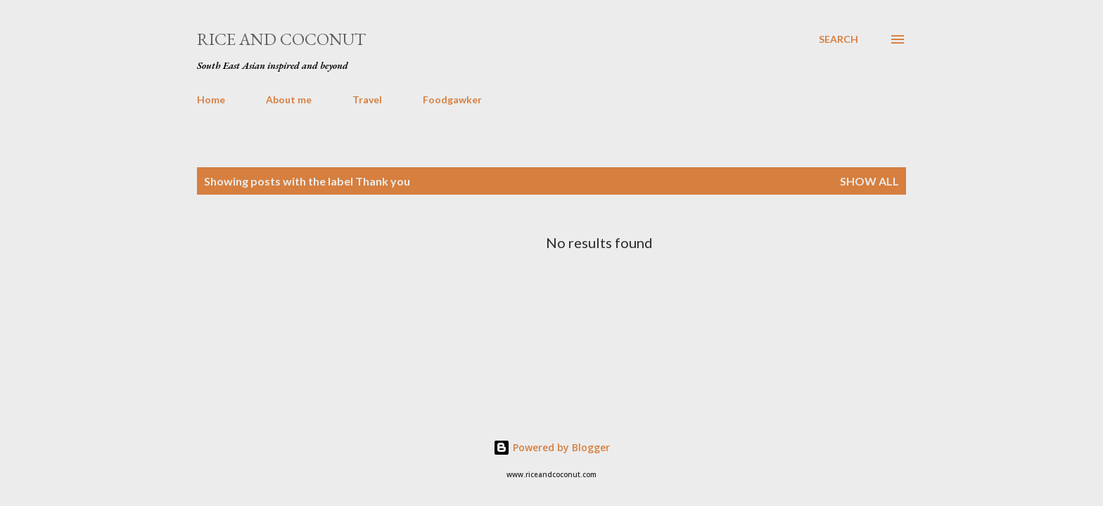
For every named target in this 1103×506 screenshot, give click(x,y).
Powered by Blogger (551, 447)
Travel (367, 99)
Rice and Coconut (281, 39)
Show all (869, 181)
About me (289, 99)
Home (211, 99)
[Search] (838, 39)
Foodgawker (452, 99)
